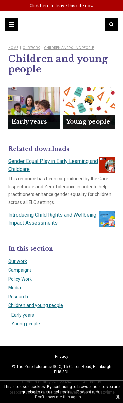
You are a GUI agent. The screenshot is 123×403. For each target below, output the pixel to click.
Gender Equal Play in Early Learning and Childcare (61, 165)
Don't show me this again (58, 397)
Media (14, 287)
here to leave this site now (62, 5)
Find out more (89, 392)
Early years (22, 315)
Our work (31, 48)
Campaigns (20, 270)
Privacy (61, 356)
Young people (25, 323)
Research (18, 296)
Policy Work (20, 279)
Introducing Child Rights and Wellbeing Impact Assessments (61, 219)
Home (13, 48)
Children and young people (69, 48)
